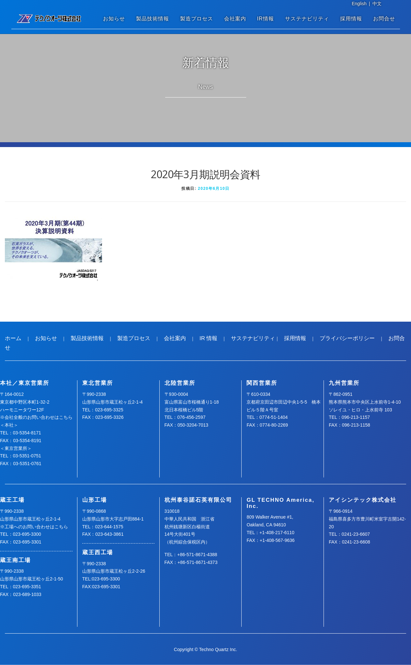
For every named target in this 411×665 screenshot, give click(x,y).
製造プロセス (196, 18)
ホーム (13, 338)
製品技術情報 (152, 18)
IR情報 (265, 18)
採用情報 (351, 18)
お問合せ (384, 18)
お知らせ (114, 18)
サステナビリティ (307, 18)
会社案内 (235, 18)
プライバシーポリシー (347, 338)
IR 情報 (208, 338)
